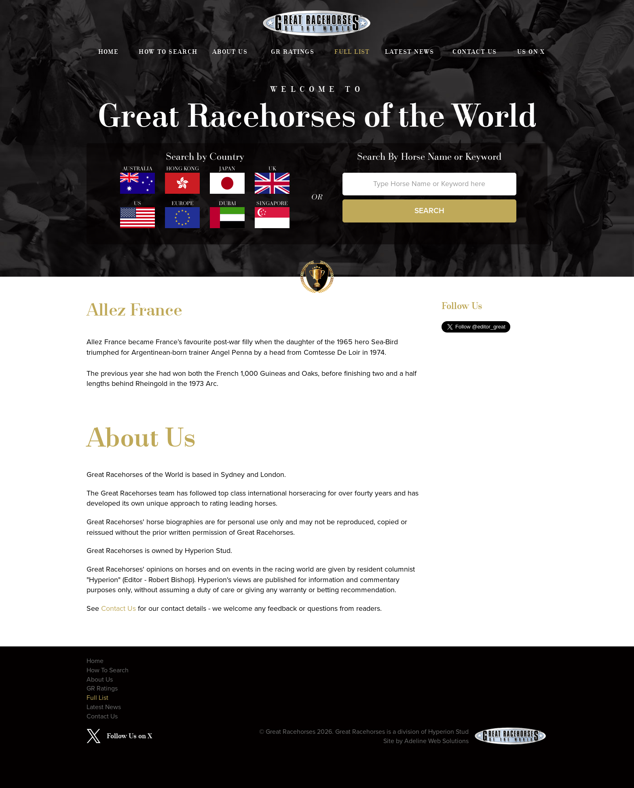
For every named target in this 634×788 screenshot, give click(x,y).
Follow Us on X (129, 735)
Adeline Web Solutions (436, 741)
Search (429, 210)
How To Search (168, 52)
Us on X (531, 52)
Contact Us (474, 52)
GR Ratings (292, 52)
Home (108, 52)
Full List (352, 52)
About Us (229, 52)
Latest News (409, 52)
